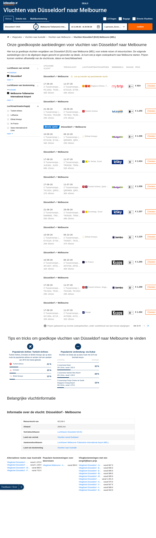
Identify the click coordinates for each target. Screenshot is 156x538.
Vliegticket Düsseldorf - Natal (90, 482)
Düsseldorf (16, 76)
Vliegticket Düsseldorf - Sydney (18, 462)
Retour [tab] (8, 19)
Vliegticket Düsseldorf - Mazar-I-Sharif (91, 476)
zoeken (140, 27)
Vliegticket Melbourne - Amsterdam (55, 465)
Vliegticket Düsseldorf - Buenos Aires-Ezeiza (91, 471)
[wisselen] (36, 26)
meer (10, 80)
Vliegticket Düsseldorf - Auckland (91, 487)
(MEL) (82, 442)
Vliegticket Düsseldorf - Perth (19, 470)
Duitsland (12, 73)
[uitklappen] (2, 487)
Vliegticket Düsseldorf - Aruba (91, 465)
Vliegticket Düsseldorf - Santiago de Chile (91, 484)
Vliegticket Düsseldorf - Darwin (18, 465)
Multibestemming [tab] (38, 19)
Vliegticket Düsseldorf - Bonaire (91, 490)
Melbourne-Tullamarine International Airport (22, 95)
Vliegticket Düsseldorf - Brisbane (19, 468)
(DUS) (69, 432)
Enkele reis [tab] (21, 19)
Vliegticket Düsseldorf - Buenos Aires (91, 468)
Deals (85, 3)
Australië (12, 90)
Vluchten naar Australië (67, 448)
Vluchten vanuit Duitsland (67, 437)
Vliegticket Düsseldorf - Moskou (90, 479)
